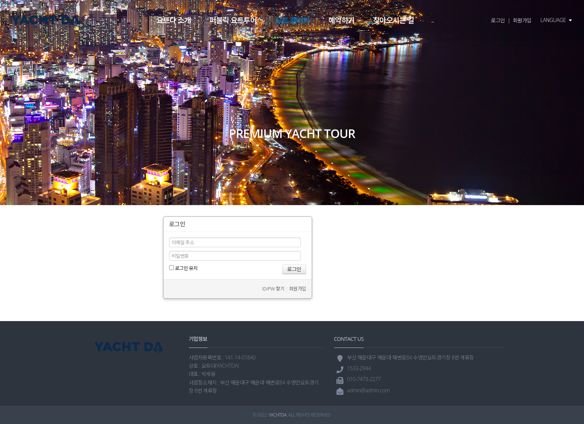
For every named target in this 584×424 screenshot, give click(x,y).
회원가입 (522, 20)
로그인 (498, 20)
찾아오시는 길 (393, 20)
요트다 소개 (173, 20)
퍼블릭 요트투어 (233, 20)
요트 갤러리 (292, 20)
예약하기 (341, 20)
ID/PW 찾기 (273, 288)
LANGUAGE (556, 19)
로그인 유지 (183, 268)
